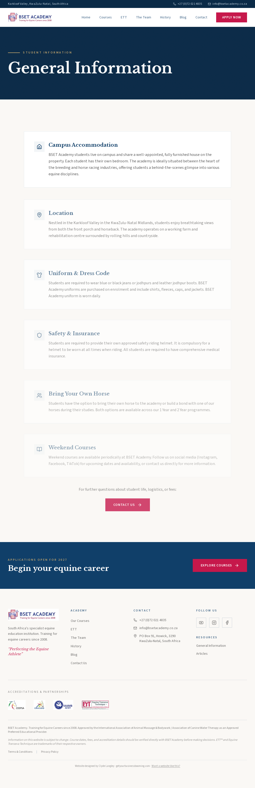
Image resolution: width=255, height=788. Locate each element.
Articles (202, 653)
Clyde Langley (106, 766)
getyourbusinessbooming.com (133, 766)
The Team (143, 17)
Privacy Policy (50, 752)
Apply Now (231, 17)
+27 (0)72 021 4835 (149, 620)
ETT (124, 17)
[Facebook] (227, 623)
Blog (183, 17)
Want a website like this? (166, 766)
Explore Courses (220, 565)
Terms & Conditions (20, 752)
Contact (201, 17)
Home (86, 17)
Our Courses (80, 620)
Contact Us (127, 507)
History (165, 17)
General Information (211, 645)
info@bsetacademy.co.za (155, 628)
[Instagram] (214, 623)
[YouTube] (201, 623)
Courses (105, 17)
